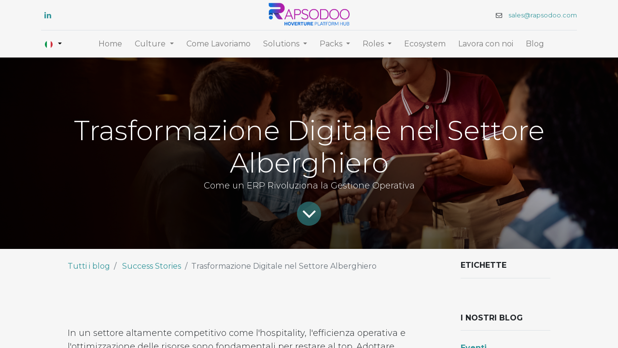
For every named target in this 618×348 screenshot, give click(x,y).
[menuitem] (110, 44)
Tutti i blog (89, 266)
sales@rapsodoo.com (542, 15)
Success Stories (151, 266)
